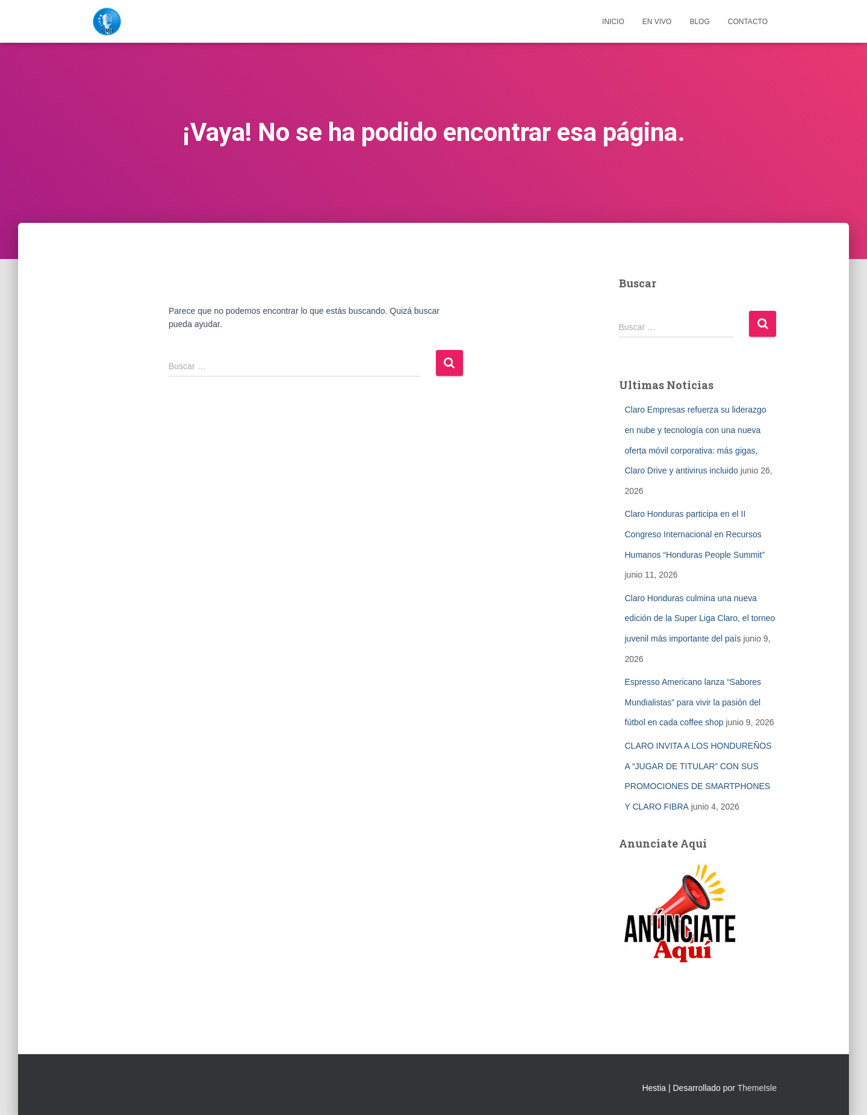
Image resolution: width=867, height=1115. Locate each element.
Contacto (748, 21)
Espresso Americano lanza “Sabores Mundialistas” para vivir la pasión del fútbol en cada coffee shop (693, 702)
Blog (699, 21)
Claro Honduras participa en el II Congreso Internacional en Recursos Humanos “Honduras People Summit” (695, 534)
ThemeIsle (757, 1088)
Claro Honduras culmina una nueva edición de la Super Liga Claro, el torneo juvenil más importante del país (700, 618)
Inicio (613, 21)
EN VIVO (657, 21)
